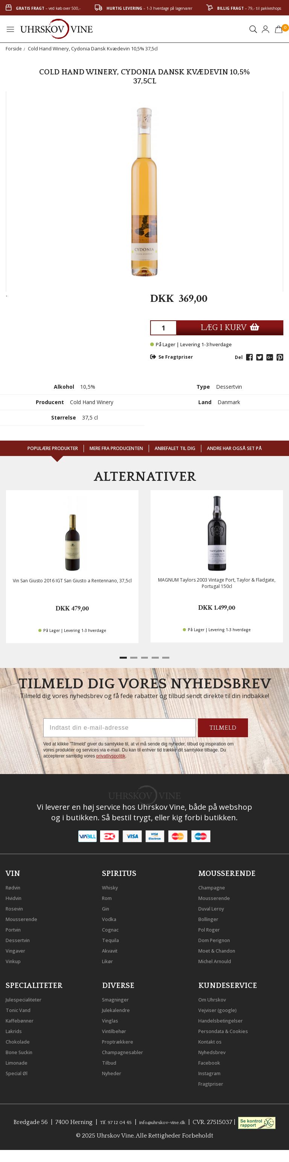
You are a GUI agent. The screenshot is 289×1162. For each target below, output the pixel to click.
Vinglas (112, 1018)
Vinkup (15, 959)
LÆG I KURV (230, 327)
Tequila (112, 938)
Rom (109, 896)
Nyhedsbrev (215, 1050)
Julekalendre (119, 1008)
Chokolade (21, 1039)
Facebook (212, 1060)
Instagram (213, 1071)
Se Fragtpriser (171, 357)
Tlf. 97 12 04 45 (128, 1120)
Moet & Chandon (222, 948)
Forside (14, 48)
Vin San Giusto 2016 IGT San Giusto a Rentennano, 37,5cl (72, 580)
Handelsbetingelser (226, 1018)
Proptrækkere (121, 1039)
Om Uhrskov (216, 997)
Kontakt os (214, 1039)
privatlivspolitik (110, 756)
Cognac (112, 927)
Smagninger (119, 997)
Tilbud (111, 1060)
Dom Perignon (219, 938)
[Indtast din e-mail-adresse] (119, 727)
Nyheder (114, 1071)
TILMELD (223, 727)
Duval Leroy (215, 906)
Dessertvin (21, 938)
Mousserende (25, 917)
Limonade (20, 1060)
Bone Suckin (23, 1050)
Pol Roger (212, 927)
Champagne (215, 885)
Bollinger (211, 917)
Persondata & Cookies (230, 1029)
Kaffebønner (23, 1018)
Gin (107, 906)
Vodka (111, 917)
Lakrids (16, 1029)
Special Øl (19, 1071)
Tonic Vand (22, 1008)
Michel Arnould (219, 959)
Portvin (16, 927)
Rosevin (17, 906)
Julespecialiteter (28, 997)
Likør (109, 959)
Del (239, 357)
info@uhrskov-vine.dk (185, 1120)
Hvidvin (16, 896)
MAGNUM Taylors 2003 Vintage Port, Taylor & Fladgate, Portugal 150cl (216, 583)
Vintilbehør (117, 1029)
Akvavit (112, 948)
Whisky (112, 885)
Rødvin (16, 885)
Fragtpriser (214, 1081)
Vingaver (18, 948)
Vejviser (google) (222, 1008)
